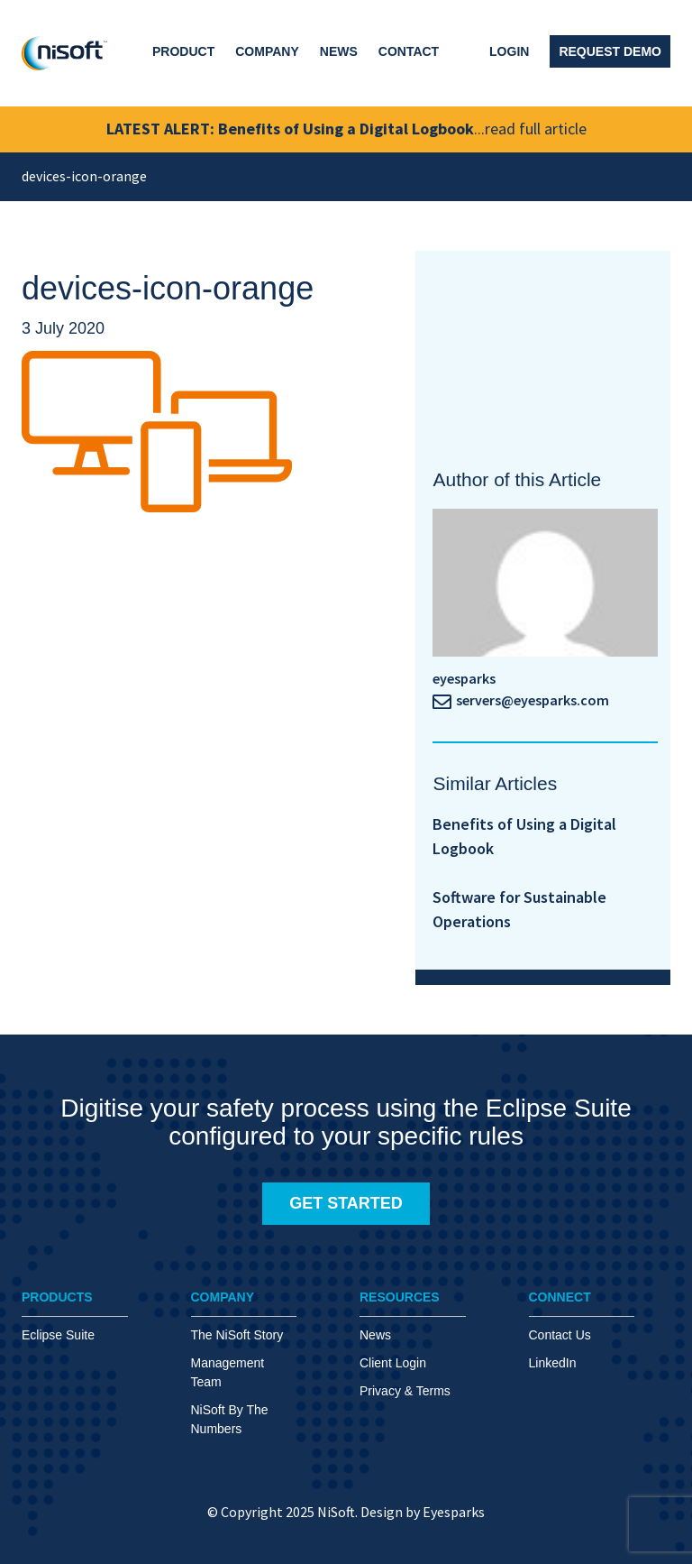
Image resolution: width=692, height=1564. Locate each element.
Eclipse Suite (58, 1335)
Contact (408, 51)
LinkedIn (553, 1363)
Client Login (393, 1363)
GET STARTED (346, 1203)
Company (267, 51)
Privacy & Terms (405, 1391)
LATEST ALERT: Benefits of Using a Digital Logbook (346, 129)
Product (183, 51)
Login (509, 51)
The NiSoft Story (237, 1335)
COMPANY (223, 1297)
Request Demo (610, 51)
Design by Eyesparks (422, 1512)
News (339, 51)
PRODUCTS (57, 1297)
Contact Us (560, 1335)
